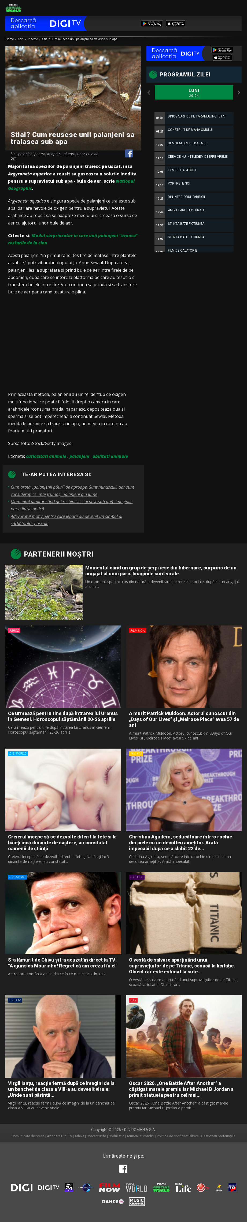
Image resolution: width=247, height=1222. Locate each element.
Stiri (21, 39)
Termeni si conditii (140, 1136)
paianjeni (79, 456)
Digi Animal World (13, 8)
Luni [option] (194, 93)
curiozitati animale (46, 456)
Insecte (33, 39)
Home (9, 39)
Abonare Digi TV (59, 1136)
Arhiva (79, 1136)
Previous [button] (149, 92)
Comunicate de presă (28, 1136)
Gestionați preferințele (218, 1136)
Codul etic (116, 1136)
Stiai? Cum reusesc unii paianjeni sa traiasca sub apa (79, 39)
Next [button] (239, 92)
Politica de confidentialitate (178, 1136)
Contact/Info (96, 1136)
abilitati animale (110, 456)
